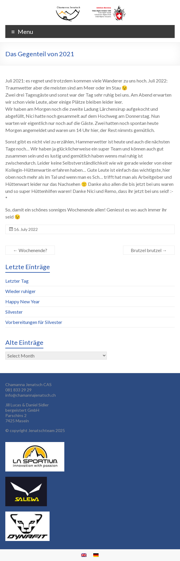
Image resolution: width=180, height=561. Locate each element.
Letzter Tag (17, 281)
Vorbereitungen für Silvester (33, 322)
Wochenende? (30, 250)
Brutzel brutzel (149, 250)
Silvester (14, 312)
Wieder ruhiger (20, 291)
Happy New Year (22, 301)
